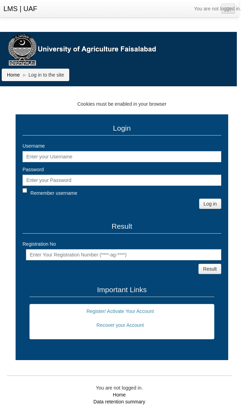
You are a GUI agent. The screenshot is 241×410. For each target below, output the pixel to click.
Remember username (53, 193)
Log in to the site (46, 75)
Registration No (39, 244)
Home (119, 395)
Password (33, 169)
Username (34, 146)
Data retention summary (119, 401)
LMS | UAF (20, 8)
